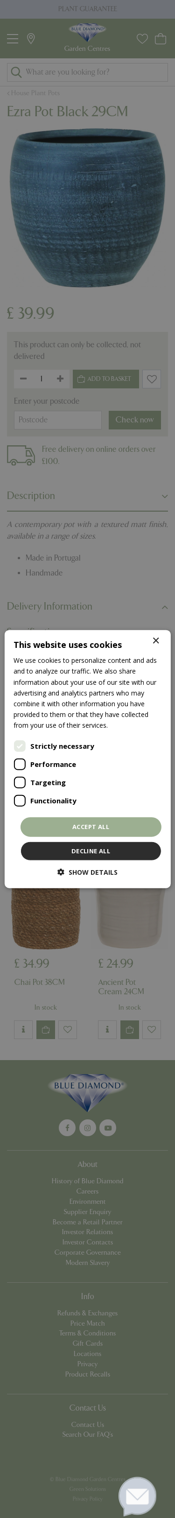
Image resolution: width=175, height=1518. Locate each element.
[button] (87, 871)
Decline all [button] (90, 850)
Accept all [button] (90, 826)
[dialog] (87, 759)
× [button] (155, 641)
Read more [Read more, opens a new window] (126, 725)
